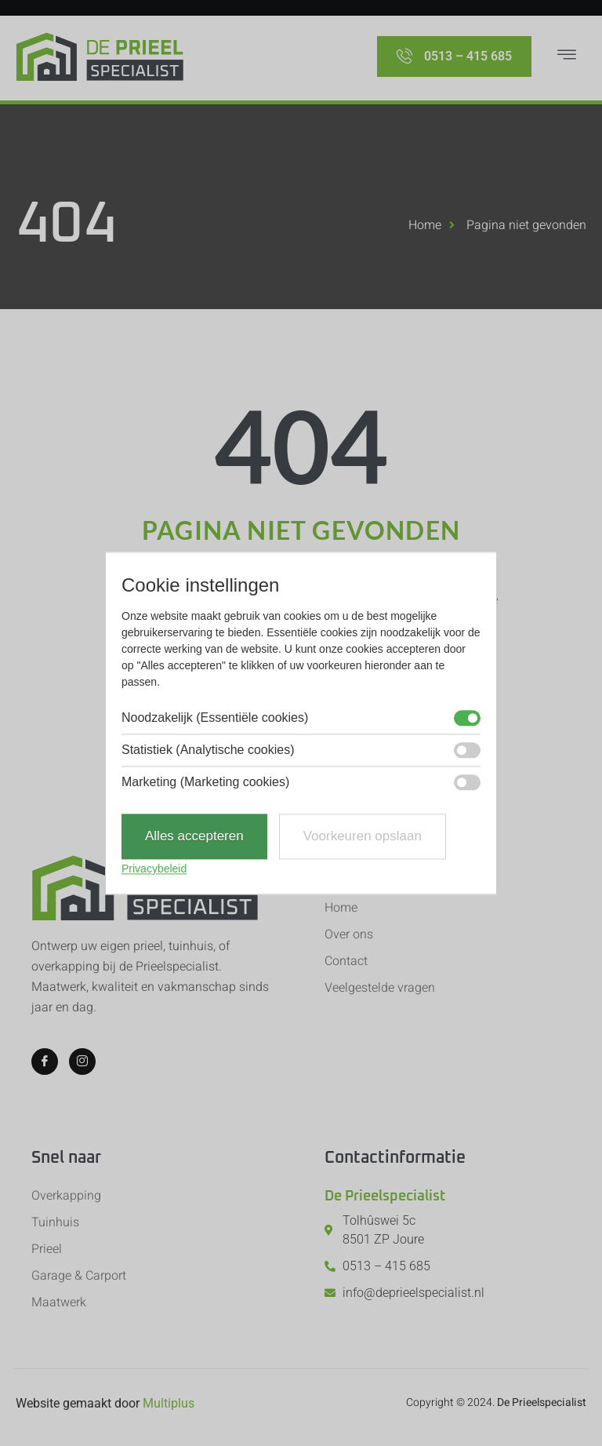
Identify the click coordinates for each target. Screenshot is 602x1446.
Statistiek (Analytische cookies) (208, 751)
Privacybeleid (154, 868)
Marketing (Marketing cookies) (205, 783)
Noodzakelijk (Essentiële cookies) (214, 718)
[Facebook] (44, 1061)
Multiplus (168, 1403)
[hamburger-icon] (566, 56)
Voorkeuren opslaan (362, 836)
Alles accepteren (194, 836)
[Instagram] (82, 1061)
